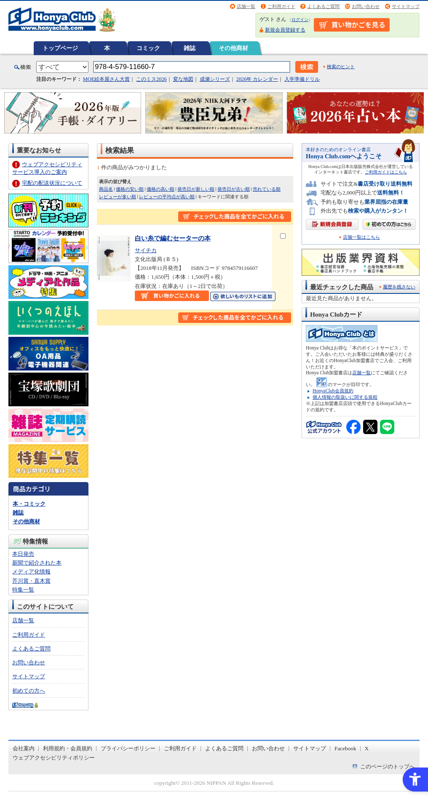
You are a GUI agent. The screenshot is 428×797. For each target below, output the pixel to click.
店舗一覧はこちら (361, 237)
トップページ (60, 48)
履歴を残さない (399, 286)
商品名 (106, 189)
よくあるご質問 (323, 6)
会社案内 (24, 748)
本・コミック (29, 504)
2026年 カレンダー (257, 79)
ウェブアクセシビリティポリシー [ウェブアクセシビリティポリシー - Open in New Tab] (54, 757)
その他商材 (233, 48)
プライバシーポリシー (128, 748)
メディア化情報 (31, 571)
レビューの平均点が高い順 (167, 196)
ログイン (300, 19)
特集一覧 (23, 589)
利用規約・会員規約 (67, 748)
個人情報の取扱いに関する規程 (345, 397)
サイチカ (146, 250)
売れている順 (267, 189)
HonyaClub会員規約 (333, 390)
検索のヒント (341, 66)
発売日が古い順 (233, 189)
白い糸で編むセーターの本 (173, 238)
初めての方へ (28, 691)
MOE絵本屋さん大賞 (106, 79)
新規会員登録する (285, 30)
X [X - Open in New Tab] (367, 748)
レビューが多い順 (117, 196)
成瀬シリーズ (215, 79)
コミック (148, 48)
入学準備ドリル (302, 79)
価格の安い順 (130, 189)
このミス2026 (151, 79)
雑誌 (189, 48)
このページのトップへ (387, 766)
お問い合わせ (366, 6)
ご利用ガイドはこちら (386, 172)
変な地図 (183, 79)
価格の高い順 (160, 189)
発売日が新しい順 (195, 189)
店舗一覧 (246, 6)
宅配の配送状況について (52, 183)
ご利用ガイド (281, 6)
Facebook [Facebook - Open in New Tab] (345, 748)
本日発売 (23, 554)
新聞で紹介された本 (37, 563)
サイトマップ (406, 6)
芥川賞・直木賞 (31, 581)
